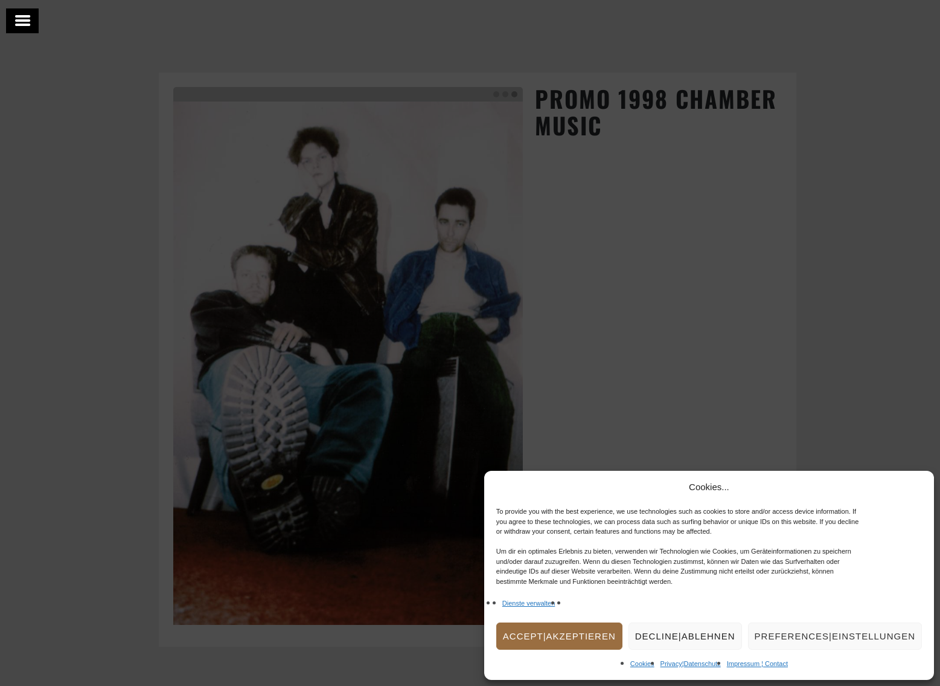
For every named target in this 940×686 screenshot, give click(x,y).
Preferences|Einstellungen (835, 636)
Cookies (642, 663)
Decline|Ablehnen (685, 636)
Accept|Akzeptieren (559, 636)
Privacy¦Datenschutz (690, 663)
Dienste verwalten (528, 603)
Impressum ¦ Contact (757, 663)
